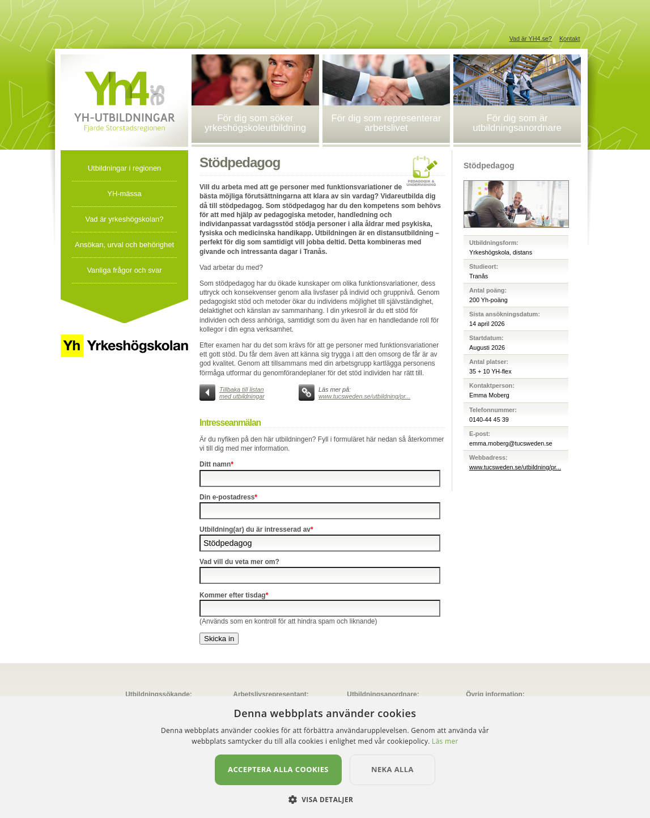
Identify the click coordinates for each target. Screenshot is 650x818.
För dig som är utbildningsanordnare (517, 123)
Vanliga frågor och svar (124, 270)
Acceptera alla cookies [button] (278, 769)
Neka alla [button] (392, 769)
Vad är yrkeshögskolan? (124, 219)
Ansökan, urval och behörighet (124, 244)
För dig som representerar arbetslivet (386, 123)
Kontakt (569, 38)
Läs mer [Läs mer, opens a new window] (445, 741)
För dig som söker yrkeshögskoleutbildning (255, 123)
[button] (325, 799)
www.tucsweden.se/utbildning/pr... (364, 396)
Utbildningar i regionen (125, 168)
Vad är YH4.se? (530, 38)
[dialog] (325, 757)
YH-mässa (124, 193)
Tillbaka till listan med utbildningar (242, 393)
